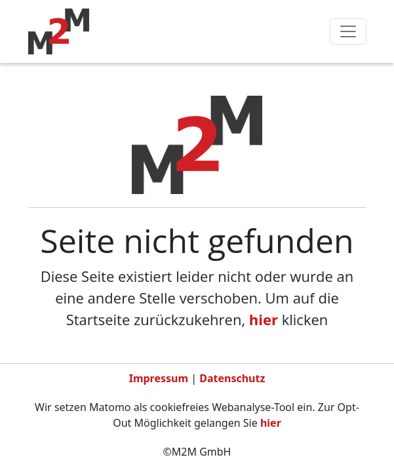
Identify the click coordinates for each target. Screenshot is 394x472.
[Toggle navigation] (348, 31)
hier (263, 319)
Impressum (158, 378)
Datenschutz (232, 378)
